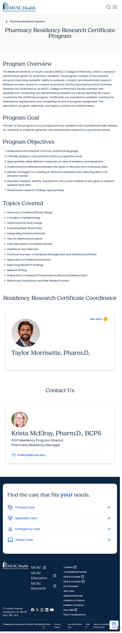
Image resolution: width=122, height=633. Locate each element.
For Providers (71, 586)
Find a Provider (74, 577)
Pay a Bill (70, 610)
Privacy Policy (57, 626)
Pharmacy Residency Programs (27, 21)
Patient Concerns (74, 605)
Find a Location (74, 582)
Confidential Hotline (75, 572)
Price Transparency (75, 614)
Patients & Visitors (74, 600)
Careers (70, 567)
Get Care (69, 591)
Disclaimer (47, 626)
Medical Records (73, 595)
